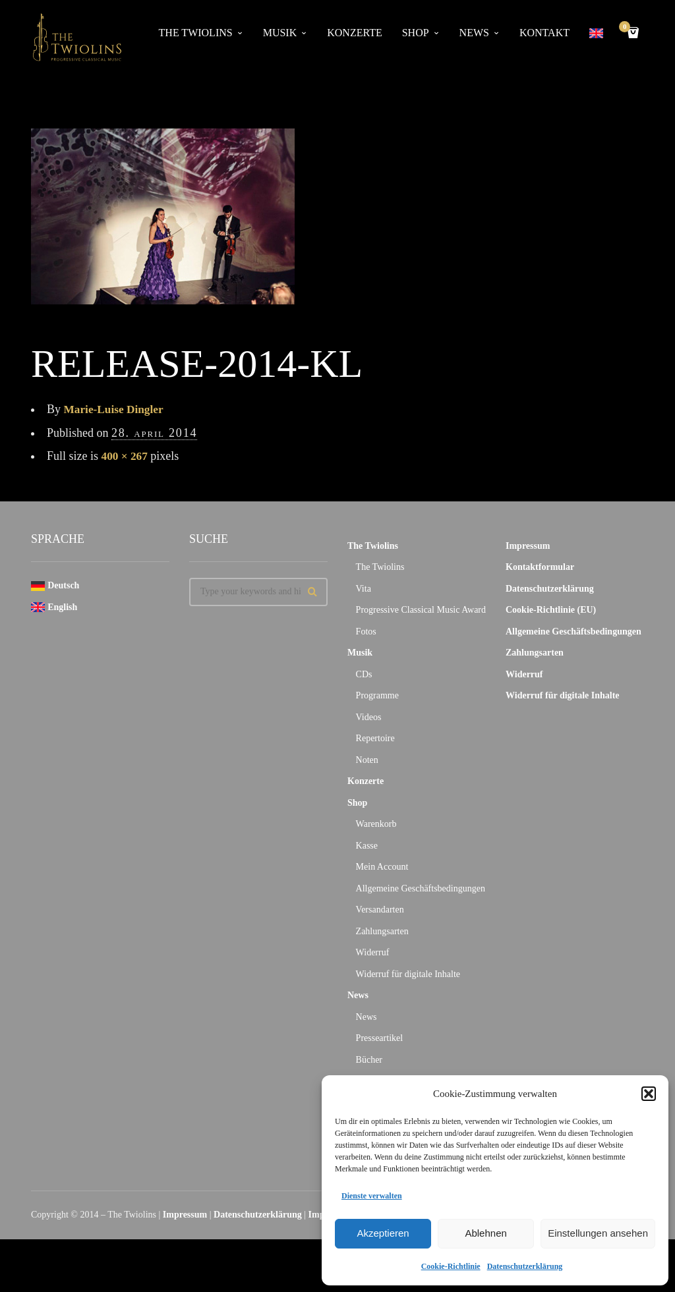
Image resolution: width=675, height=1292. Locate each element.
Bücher (369, 1060)
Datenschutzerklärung (525, 1266)
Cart (627, 28)
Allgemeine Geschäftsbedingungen (420, 888)
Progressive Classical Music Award (421, 610)
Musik (280, 32)
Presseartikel (379, 1038)
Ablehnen (485, 1233)
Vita (363, 589)
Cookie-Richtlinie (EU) (551, 610)
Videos (369, 717)
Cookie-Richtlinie (451, 1266)
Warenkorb (376, 824)
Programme (377, 695)
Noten (367, 760)
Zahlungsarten (382, 931)
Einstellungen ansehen (598, 1233)
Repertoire (375, 738)
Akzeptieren (383, 1233)
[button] (648, 1093)
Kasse (367, 846)
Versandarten (380, 909)
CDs (364, 674)
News (474, 32)
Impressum (528, 546)
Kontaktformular (540, 567)
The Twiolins (196, 32)
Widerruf (373, 952)
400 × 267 (126, 456)
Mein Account (382, 867)
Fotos (366, 631)
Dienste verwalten (371, 1195)
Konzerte (354, 32)
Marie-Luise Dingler (115, 409)
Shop (415, 32)
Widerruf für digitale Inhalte (408, 974)
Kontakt (544, 32)
